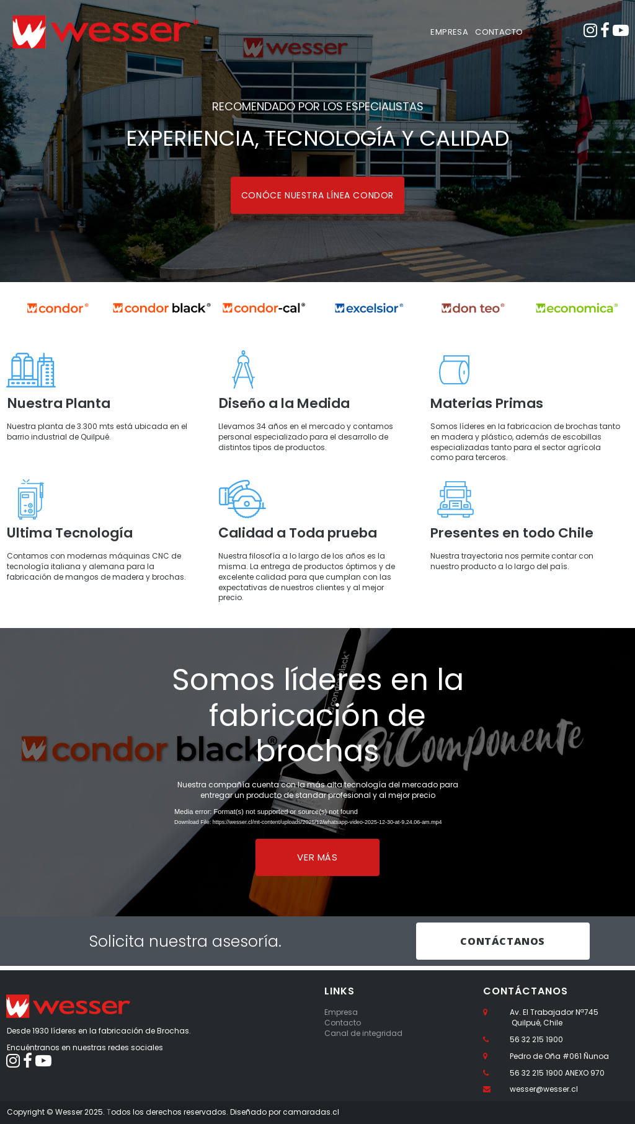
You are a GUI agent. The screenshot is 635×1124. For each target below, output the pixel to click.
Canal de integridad (363, 1033)
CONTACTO (499, 32)
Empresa (341, 1012)
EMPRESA (449, 32)
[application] (317, 825)
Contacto (342, 1022)
